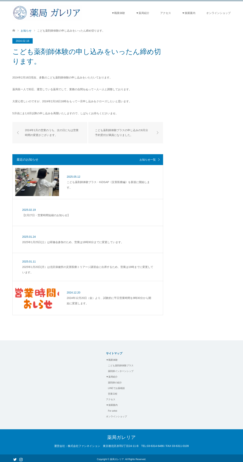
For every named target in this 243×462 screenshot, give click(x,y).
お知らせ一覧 (147, 159)
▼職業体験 (118, 13)
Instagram (21, 457)
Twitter (15, 457)
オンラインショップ (218, 13)
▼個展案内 (188, 13)
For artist (112, 408)
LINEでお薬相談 (116, 386)
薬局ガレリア (121, 435)
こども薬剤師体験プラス (120, 363)
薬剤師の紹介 (115, 380)
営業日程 (112, 392)
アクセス (165, 13)
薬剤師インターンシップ (120, 369)
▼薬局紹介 (143, 13)
